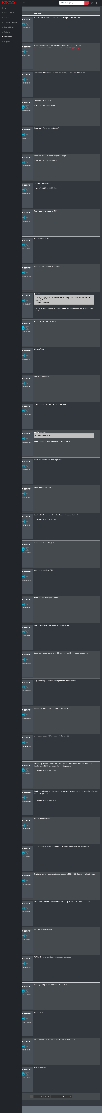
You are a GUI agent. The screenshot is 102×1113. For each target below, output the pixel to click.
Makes (5, 17)
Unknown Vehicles (9, 22)
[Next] (81, 1096)
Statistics (6, 32)
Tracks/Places (8, 27)
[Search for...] (72, 3)
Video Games (8, 13)
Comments (7, 37)
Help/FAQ (6, 41)
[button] (92, 3)
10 (74, 1096)
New (4, 8)
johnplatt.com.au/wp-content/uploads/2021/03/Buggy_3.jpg (74, 47)
